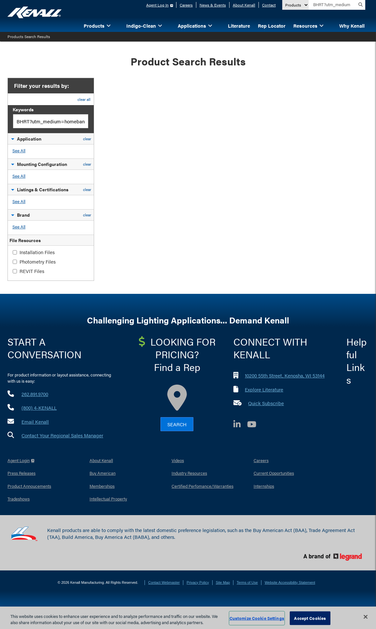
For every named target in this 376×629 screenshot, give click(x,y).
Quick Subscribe (266, 403)
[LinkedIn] (240, 425)
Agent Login (18, 460)
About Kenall (244, 5)
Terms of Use (247, 582)
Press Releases (21, 473)
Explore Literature (264, 389)
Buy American (103, 473)
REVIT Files (32, 270)
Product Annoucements (29, 486)
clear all (84, 99)
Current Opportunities (274, 473)
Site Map (223, 582)
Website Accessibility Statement (290, 582)
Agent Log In (157, 5)
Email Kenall (35, 421)
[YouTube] (255, 425)
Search (177, 424)
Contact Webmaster (164, 582)
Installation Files (37, 252)
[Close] (365, 617)
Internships (264, 486)
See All (18, 150)
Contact (269, 5)
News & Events (213, 5)
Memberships (102, 486)
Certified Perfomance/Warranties (202, 486)
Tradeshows (18, 499)
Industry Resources (189, 473)
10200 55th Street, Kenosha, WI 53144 (285, 375)
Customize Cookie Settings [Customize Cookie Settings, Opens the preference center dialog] (257, 618)
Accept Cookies (310, 618)
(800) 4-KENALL (39, 407)
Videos (178, 460)
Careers (186, 5)
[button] (118, 25)
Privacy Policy (198, 582)
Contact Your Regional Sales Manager (62, 435)
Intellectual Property (108, 499)
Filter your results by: (41, 85)
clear (87, 138)
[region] (188, 618)
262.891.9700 (34, 393)
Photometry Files (38, 261)
